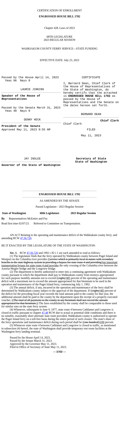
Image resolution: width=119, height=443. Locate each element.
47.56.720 (25, 238)
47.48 (45, 312)
